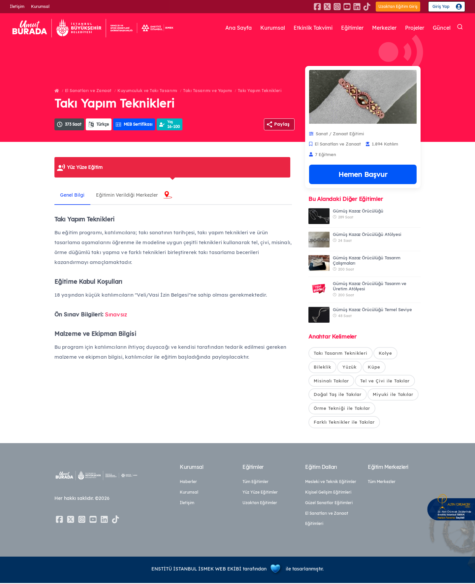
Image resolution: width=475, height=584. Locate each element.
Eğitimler (346, 27)
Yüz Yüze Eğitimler (260, 493)
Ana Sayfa (224, 27)
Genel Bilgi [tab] (73, 195)
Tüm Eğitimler (255, 482)
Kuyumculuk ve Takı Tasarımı (147, 90)
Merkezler (380, 27)
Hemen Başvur (362, 174)
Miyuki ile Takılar (393, 395)
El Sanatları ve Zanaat (88, 90)
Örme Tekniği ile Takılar (342, 408)
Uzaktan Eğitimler (259, 503)
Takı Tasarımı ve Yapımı (207, 90)
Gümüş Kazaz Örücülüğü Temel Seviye (372, 309)
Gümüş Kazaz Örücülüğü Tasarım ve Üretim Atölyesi (369, 286)
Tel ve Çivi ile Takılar (385, 380)
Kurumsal (40, 6)
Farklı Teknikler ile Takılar (344, 422)
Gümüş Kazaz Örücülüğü (358, 210)
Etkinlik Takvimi (303, 27)
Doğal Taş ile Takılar (338, 395)
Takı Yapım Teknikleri (260, 90)
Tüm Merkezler (382, 482)
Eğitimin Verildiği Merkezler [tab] (130, 195)
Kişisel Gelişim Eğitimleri (328, 493)
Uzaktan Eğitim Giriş (398, 6)
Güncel (441, 27)
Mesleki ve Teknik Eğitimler (330, 482)
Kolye (385, 353)
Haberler (188, 482)
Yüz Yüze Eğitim (85, 167)
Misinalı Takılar (331, 380)
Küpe (374, 367)
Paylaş (282, 124)
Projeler (413, 27)
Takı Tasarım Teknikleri (340, 353)
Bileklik (322, 367)
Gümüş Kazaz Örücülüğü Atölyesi (367, 234)
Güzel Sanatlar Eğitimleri (329, 503)
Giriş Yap (441, 6)
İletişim (17, 6)
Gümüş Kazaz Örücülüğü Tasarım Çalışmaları (366, 260)
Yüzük (349, 367)
